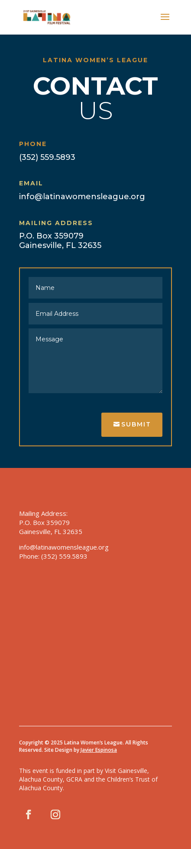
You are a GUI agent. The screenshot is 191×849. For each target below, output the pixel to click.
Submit (136, 424)
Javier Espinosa (99, 750)
